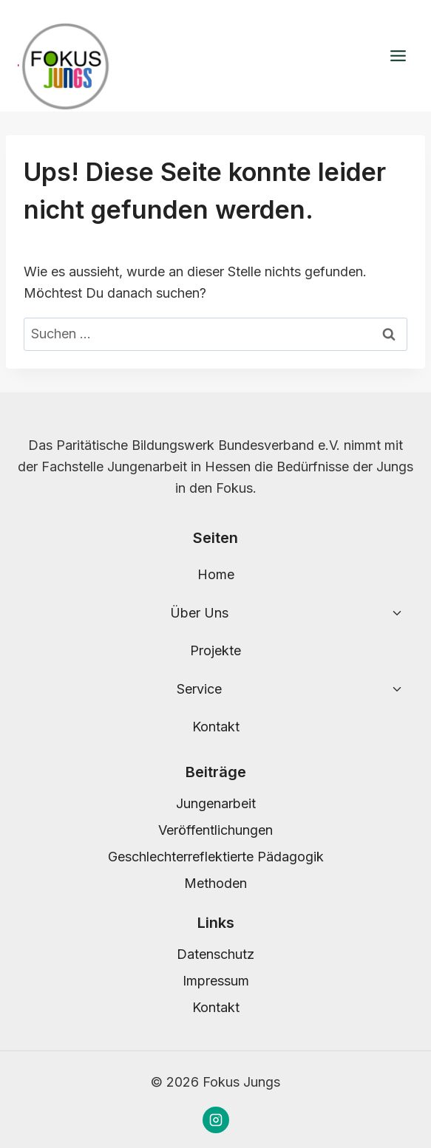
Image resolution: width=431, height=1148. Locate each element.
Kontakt (216, 726)
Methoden (215, 883)
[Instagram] (216, 1120)
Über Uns (199, 613)
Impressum (216, 980)
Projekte (215, 650)
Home (215, 574)
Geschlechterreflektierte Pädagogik (216, 856)
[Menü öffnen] (397, 56)
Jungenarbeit (216, 803)
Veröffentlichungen (215, 830)
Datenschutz (215, 954)
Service (199, 689)
